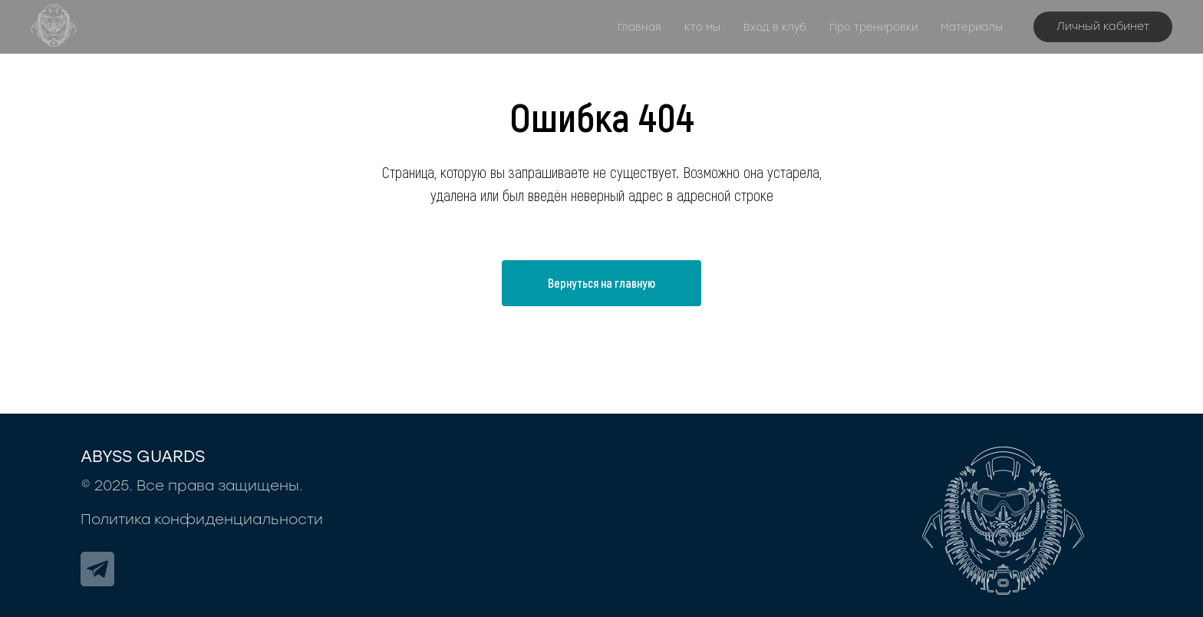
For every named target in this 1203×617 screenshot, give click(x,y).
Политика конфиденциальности (202, 519)
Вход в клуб (774, 27)
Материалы (972, 27)
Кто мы (702, 27)
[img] (97, 569)
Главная (639, 27)
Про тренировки (873, 27)
